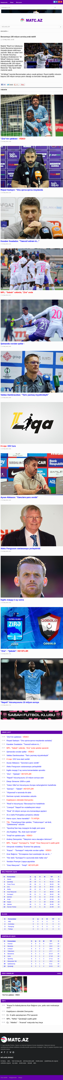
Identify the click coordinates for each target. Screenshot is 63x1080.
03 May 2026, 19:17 (6, 551)
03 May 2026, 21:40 (6, 192)
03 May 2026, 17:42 (6, 653)
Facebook (57, 2)
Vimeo (10, 1052)
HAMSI (59, 973)
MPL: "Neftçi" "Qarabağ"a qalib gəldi (21, 1019)
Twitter (54, 2)
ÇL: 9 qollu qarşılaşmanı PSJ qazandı (22, 1015)
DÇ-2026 (15, 1063)
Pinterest (61, 2)
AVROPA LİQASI (6, 1063)
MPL (8, 1061)
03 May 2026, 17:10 (6, 705)
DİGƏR (30, 1063)
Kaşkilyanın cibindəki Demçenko (20, 1011)
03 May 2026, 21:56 (6, 141)
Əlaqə (11, 2)
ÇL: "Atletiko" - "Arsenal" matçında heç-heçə (25, 1022)
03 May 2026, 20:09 (6, 346)
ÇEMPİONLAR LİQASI (51, 1061)
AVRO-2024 (23, 1063)
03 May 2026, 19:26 (6, 448)
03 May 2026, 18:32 (6, 602)
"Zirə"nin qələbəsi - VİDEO (11, 995)
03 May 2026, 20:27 (6, 295)
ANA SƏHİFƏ (4, 31)
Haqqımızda (4, 2)
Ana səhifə (4, 1077)
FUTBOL (3, 1061)
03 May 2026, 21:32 (6, 243)
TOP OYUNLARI (17, 1061)
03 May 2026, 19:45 (6, 397)
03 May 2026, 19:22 (6, 500)
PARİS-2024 (39, 1061)
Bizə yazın (19, 2)
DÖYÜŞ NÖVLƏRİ (29, 1061)
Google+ (59, 2)
